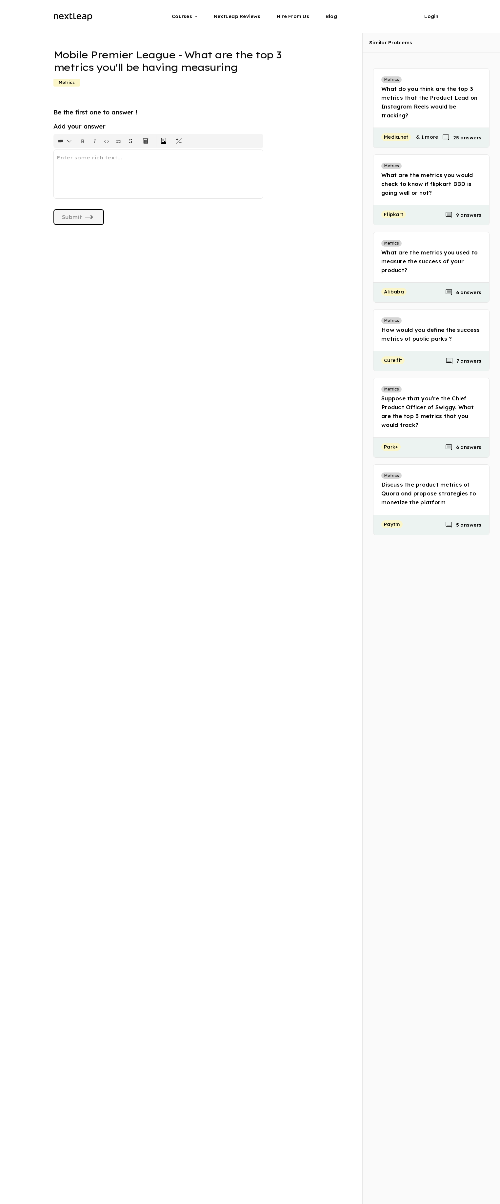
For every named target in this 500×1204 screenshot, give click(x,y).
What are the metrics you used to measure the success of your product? (429, 261)
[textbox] (158, 174)
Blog (331, 16)
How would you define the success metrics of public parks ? (430, 334)
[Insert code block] (106, 141)
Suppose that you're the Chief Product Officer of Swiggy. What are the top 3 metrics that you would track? (427, 412)
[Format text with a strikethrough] (132, 141)
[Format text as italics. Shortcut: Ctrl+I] (94, 141)
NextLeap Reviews (237, 16)
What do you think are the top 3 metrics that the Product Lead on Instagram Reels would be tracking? (429, 102)
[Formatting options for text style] (64, 141)
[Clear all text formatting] (147, 141)
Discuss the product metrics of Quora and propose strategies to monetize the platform (428, 493)
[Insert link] (118, 141)
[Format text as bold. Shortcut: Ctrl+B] (83, 141)
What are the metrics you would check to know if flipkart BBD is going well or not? (427, 183)
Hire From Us (293, 16)
